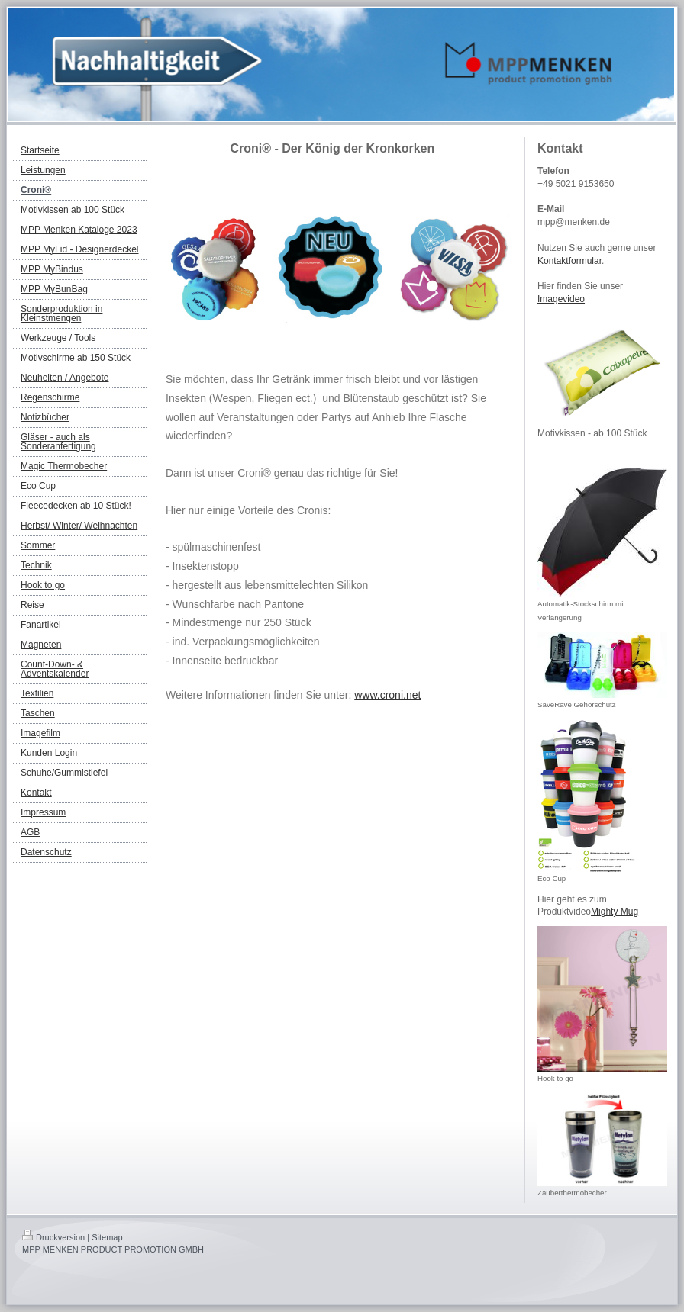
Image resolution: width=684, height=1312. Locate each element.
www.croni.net (387, 695)
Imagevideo (561, 299)
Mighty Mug (614, 911)
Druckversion (53, 1237)
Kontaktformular (569, 261)
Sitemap (107, 1237)
